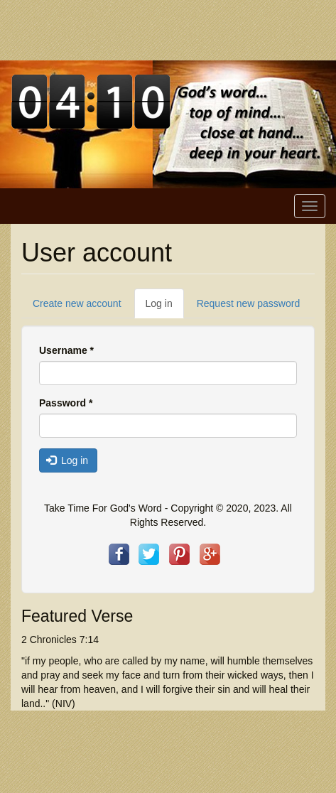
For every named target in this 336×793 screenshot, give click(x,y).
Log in (165, 307)
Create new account (77, 303)
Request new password (248, 303)
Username (66, 350)
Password (65, 403)
